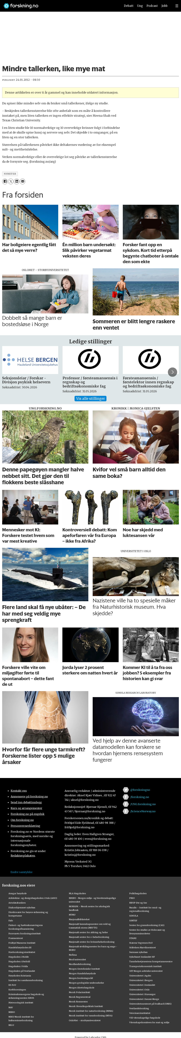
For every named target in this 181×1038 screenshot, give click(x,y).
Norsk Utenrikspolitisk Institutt (86, 1006)
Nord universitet (77, 959)
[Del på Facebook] (5, 181)
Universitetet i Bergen (141, 980)
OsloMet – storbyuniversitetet (85, 1020)
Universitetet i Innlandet (142, 985)
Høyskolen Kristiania (19, 975)
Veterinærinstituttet (139, 1013)
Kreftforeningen (17, 989)
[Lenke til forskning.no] (59, 4)
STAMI (132, 938)
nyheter (10, 173)
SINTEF (133, 920)
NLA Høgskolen (77, 893)
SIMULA (133, 915)
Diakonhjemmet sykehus (21, 907)
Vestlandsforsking (139, 1008)
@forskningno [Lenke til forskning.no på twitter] (140, 789)
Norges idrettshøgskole (81, 987)
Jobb (165, 6)
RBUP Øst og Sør (138, 902)
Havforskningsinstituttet (21, 952)
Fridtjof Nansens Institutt (21, 942)
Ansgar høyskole (17, 893)
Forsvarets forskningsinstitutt (24, 933)
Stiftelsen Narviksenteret (142, 947)
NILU (11, 1025)
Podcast (152, 6)
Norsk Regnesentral (79, 997)
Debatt (128, 6)
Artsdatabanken (17, 902)
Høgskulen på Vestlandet (21, 971)
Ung (140, 6)
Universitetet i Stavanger (142, 994)
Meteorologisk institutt (20, 1002)
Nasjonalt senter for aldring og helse (88, 932)
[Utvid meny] (177, 6)
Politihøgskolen (138, 893)
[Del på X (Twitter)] (10, 181)
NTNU (72, 914)
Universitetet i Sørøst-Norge (144, 999)
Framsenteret (15, 938)
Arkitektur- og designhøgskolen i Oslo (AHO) (32, 898)
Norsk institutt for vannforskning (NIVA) (90, 1015)
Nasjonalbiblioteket (79, 919)
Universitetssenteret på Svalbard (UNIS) (150, 1003)
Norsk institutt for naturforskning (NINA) (91, 1011)
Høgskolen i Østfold (19, 961)
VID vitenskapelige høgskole (144, 1017)
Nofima (73, 954)
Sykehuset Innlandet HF (142, 956)
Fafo (10, 920)
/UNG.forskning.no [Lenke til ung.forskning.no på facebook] (143, 804)
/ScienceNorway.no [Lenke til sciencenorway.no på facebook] (143, 811)
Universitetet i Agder (140, 975)
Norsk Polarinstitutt (79, 992)
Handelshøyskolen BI (19, 947)
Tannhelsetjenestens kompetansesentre (151, 961)
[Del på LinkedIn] (16, 181)
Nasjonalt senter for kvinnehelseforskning (92, 941)
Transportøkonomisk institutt (145, 966)
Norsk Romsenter (78, 1001)
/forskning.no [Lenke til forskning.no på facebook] (139, 797)
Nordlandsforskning (80, 964)
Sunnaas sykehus (138, 952)
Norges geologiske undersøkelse (86, 982)
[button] (172, 372)
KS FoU (12, 985)
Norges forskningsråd (81, 978)
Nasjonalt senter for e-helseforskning (89, 937)
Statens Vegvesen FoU (141, 942)
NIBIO (11, 1012)
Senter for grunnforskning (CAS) (146, 925)
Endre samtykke (21, 872)
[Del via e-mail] (22, 181)
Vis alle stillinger (90, 398)
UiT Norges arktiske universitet (146, 971)
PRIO (132, 898)
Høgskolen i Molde (18, 956)
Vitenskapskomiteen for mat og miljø (149, 1022)
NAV (10, 1007)
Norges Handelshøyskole (82, 973)
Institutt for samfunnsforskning (25, 980)
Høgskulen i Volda (18, 966)
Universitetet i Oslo (139, 989)
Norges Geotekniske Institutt (84, 968)
